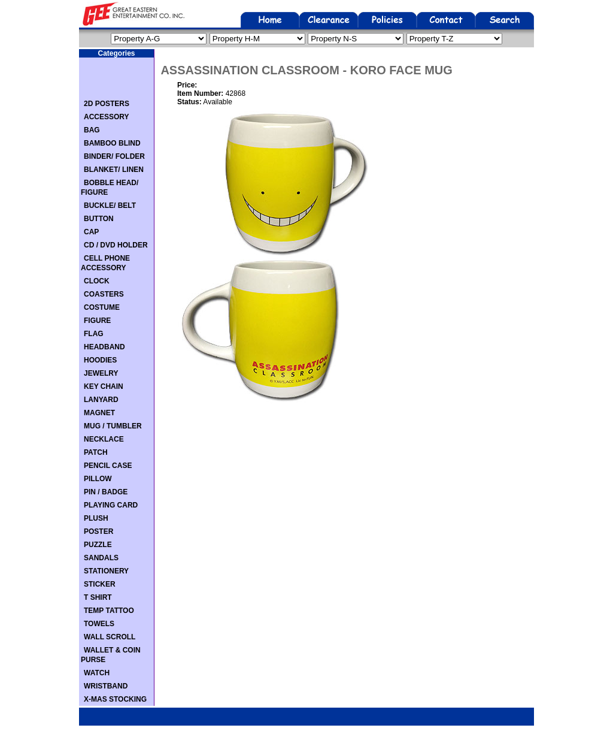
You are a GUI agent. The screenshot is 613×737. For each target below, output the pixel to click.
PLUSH (96, 518)
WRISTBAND (106, 686)
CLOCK (97, 281)
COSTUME (102, 307)
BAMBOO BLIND (112, 143)
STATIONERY (106, 571)
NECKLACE (104, 439)
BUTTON (99, 219)
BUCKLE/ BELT (110, 205)
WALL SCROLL (109, 637)
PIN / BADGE (106, 492)
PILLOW (98, 479)
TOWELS (99, 624)
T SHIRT (98, 597)
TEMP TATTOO (109, 610)
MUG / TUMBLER (113, 426)
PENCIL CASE (108, 465)
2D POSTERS (106, 103)
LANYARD (101, 399)
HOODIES (100, 360)
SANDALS (101, 558)
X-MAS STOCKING (115, 699)
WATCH (97, 673)
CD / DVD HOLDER (116, 245)
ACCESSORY (106, 117)
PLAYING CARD (111, 505)
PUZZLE (98, 544)
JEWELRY (101, 373)
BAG (92, 130)
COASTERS (104, 294)
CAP (91, 232)
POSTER (98, 531)
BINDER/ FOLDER (114, 156)
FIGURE (97, 320)
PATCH (96, 452)
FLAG (94, 334)
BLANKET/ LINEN (114, 169)
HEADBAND (104, 347)
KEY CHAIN (103, 386)
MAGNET (99, 413)
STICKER (100, 584)
